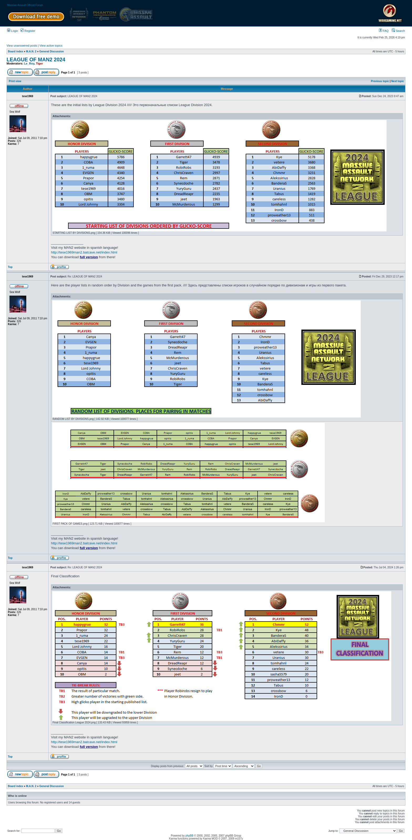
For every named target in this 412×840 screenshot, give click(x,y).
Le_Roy (29, 63)
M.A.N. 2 (31, 51)
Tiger (39, 63)
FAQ (384, 30)
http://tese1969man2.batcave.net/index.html (84, 252)
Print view (15, 81)
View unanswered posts (22, 45)
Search (398, 30)
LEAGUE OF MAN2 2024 (36, 59)
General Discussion (51, 51)
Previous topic (380, 81)
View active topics (50, 45)
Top (10, 267)
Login (12, 30)
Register (27, 30)
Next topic (397, 81)
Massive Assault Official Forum (25, 5)
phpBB (189, 835)
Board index (15, 51)
